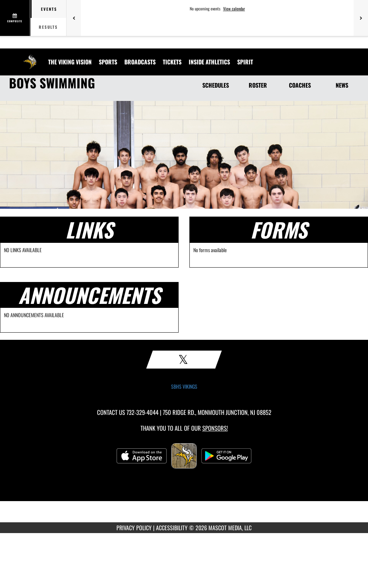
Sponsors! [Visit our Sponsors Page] (215, 428)
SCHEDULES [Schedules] (215, 85)
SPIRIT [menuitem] (245, 61)
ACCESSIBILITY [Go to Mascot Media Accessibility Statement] (172, 527)
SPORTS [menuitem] (108, 61)
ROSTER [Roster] (258, 85)
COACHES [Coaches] (300, 85)
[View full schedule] (15, 18)
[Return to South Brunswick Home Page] (30, 57)
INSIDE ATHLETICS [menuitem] (209, 61)
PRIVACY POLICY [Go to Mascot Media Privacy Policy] (134, 527)
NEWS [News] (342, 85)
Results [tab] (48, 27)
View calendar (234, 8)
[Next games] (361, 18)
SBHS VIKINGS (184, 386)
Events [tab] (49, 9)
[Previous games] (73, 18)
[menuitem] (70, 61)
